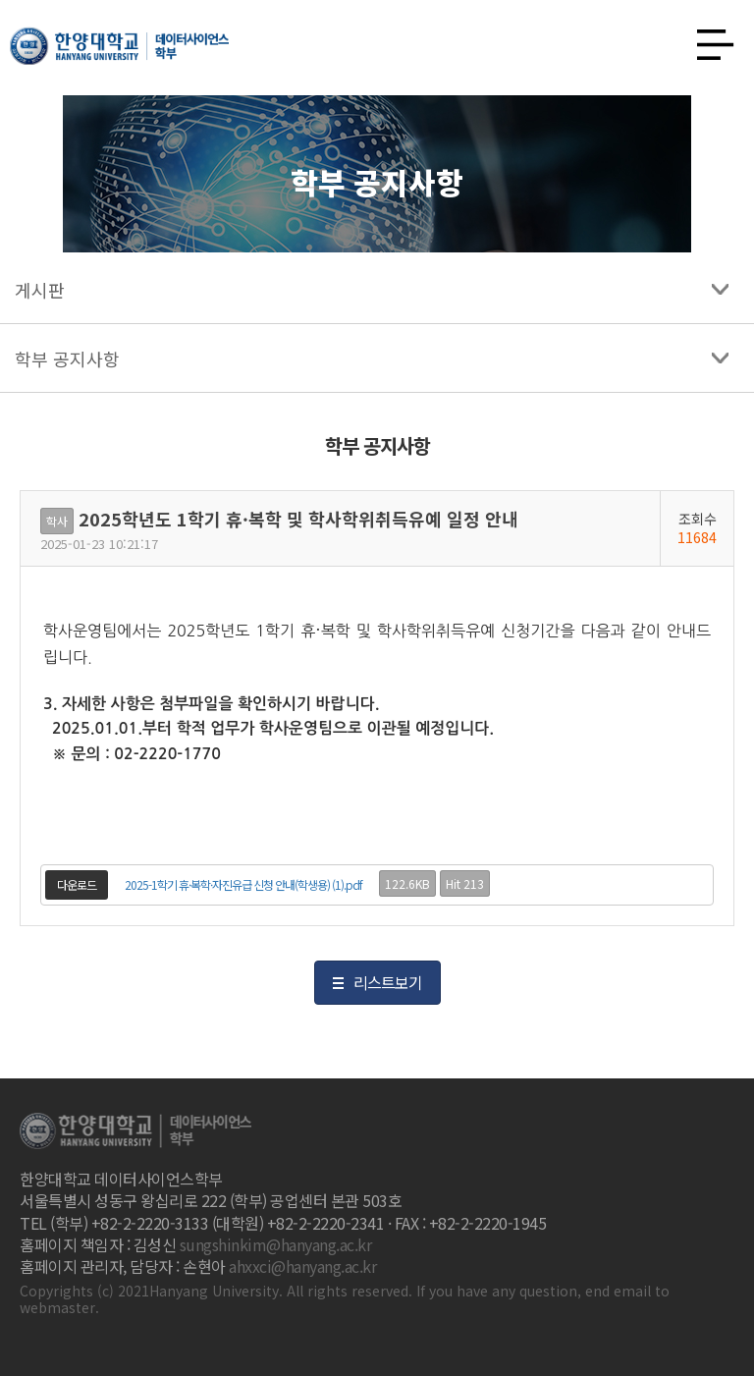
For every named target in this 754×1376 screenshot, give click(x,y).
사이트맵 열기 (707, 39)
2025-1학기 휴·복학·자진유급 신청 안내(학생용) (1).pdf (243, 884)
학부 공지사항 (67, 358)
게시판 (40, 290)
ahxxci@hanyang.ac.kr (302, 1266)
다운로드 (76, 884)
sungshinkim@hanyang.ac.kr (276, 1244)
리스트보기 (387, 982)
